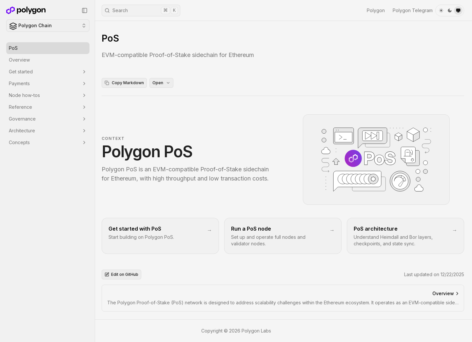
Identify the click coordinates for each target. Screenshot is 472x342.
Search (141, 10)
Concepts (48, 142)
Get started (48, 71)
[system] (458, 10)
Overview (19, 60)
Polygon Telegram (413, 10)
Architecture (48, 130)
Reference (48, 107)
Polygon (376, 10)
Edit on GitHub (121, 274)
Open (161, 82)
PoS (13, 48)
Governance (48, 119)
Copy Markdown (124, 82)
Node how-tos (48, 95)
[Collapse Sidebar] (84, 10)
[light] (441, 10)
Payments (48, 83)
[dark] (449, 10)
